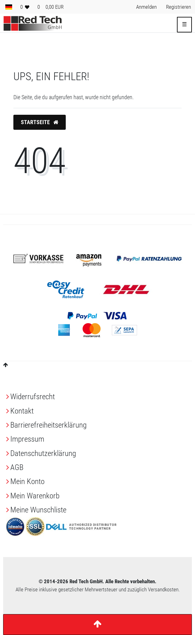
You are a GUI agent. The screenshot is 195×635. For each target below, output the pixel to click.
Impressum (27, 439)
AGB (16, 467)
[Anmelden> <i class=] (146, 7)
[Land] (8, 7)
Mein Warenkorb (34, 495)
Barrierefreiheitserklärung (48, 424)
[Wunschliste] (25, 7)
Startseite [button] (39, 122)
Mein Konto (27, 481)
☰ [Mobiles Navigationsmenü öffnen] (184, 24)
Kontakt (22, 410)
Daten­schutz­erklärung (43, 453)
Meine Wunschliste (38, 509)
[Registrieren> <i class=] (178, 7)
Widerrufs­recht (32, 396)
